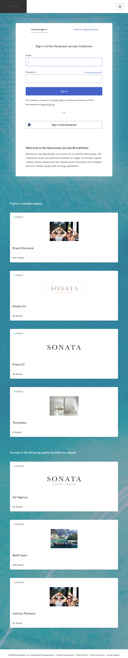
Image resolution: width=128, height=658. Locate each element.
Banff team (19, 555)
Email (28, 55)
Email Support (113, 655)
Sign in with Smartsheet (52, 125)
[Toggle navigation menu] (120, 6)
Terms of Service (48, 104)
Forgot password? (93, 72)
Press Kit (18, 364)
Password (31, 72)
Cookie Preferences (65, 655)
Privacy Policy (59, 100)
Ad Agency (20, 497)
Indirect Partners (23, 613)
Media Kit (19, 306)
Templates (19, 423)
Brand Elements (23, 248)
